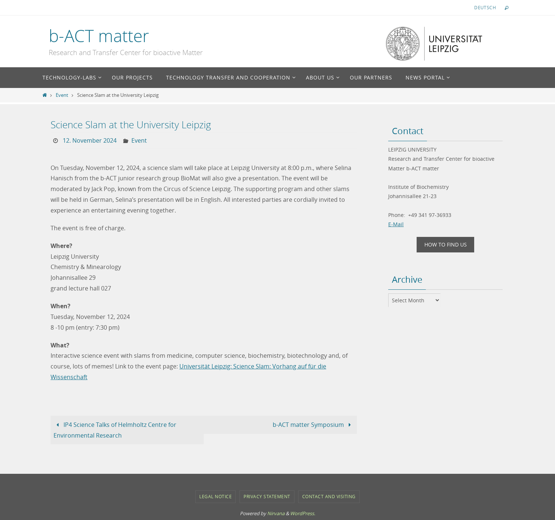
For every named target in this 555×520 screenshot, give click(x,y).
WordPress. (302, 513)
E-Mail (396, 224)
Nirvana (276, 513)
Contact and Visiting (329, 496)
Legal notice (215, 496)
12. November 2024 (90, 140)
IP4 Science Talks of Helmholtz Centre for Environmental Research (115, 429)
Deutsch (485, 7)
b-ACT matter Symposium (313, 424)
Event (62, 95)
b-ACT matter (99, 36)
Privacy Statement (267, 496)
